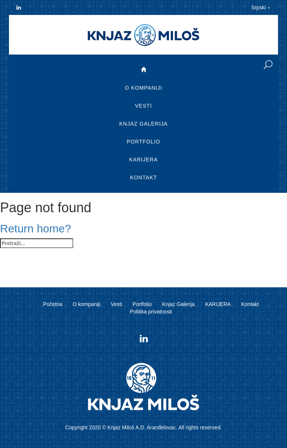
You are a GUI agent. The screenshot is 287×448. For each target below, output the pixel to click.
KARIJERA (143, 160)
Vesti (143, 106)
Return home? (35, 228)
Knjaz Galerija (143, 124)
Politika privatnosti (151, 312)
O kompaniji (143, 88)
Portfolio (143, 142)
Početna (52, 304)
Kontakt (143, 177)
